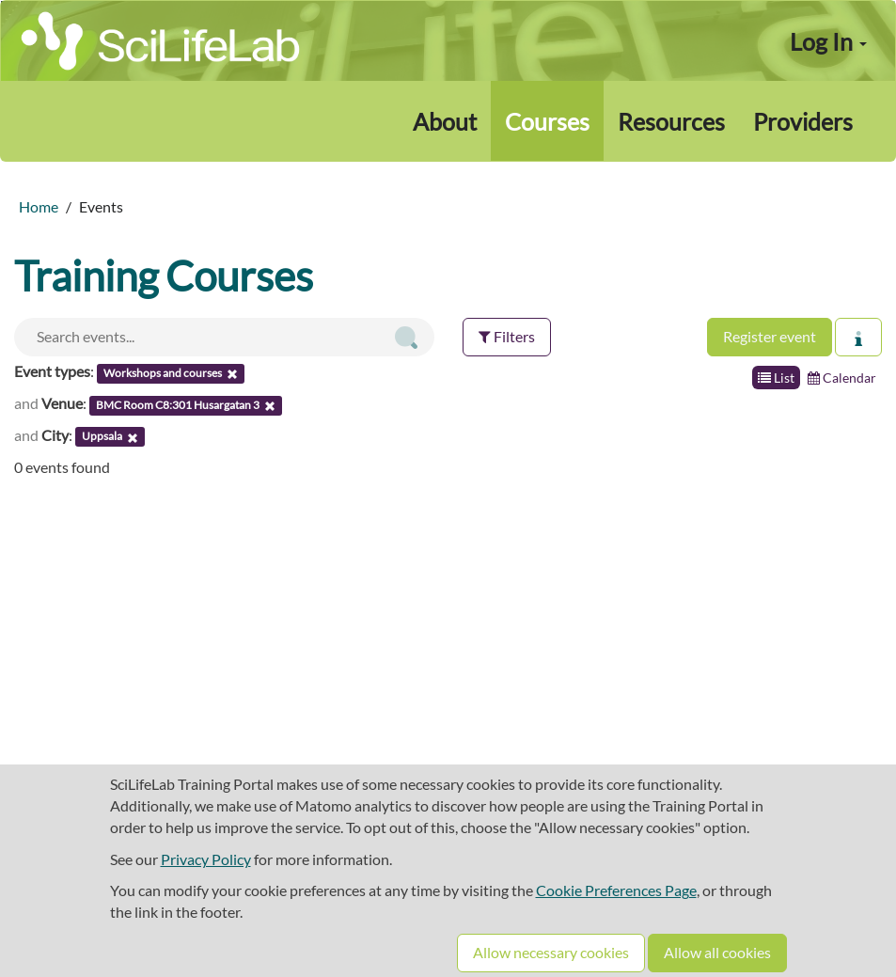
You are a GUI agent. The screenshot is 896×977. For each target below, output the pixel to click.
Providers (803, 121)
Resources (671, 121)
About (445, 121)
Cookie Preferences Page (616, 890)
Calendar (842, 378)
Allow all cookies (717, 952)
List (776, 378)
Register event (769, 336)
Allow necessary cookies (551, 952)
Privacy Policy (206, 859)
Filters (507, 336)
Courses (547, 121)
